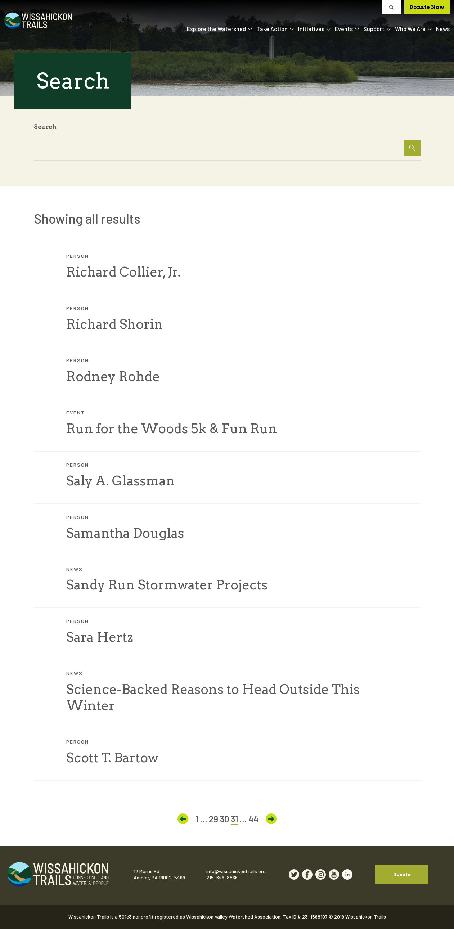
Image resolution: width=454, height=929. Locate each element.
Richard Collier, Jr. (123, 272)
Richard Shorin (114, 324)
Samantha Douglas (125, 533)
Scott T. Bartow (112, 758)
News (443, 28)
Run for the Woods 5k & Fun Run (171, 428)
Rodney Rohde (113, 376)
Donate (401, 874)
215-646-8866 (222, 877)
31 (234, 819)
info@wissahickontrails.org (236, 871)
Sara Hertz (99, 637)
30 (224, 819)
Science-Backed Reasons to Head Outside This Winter (213, 697)
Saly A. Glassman (120, 481)
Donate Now (427, 7)
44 (253, 819)
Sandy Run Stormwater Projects (167, 585)
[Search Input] (227, 146)
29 (213, 819)
